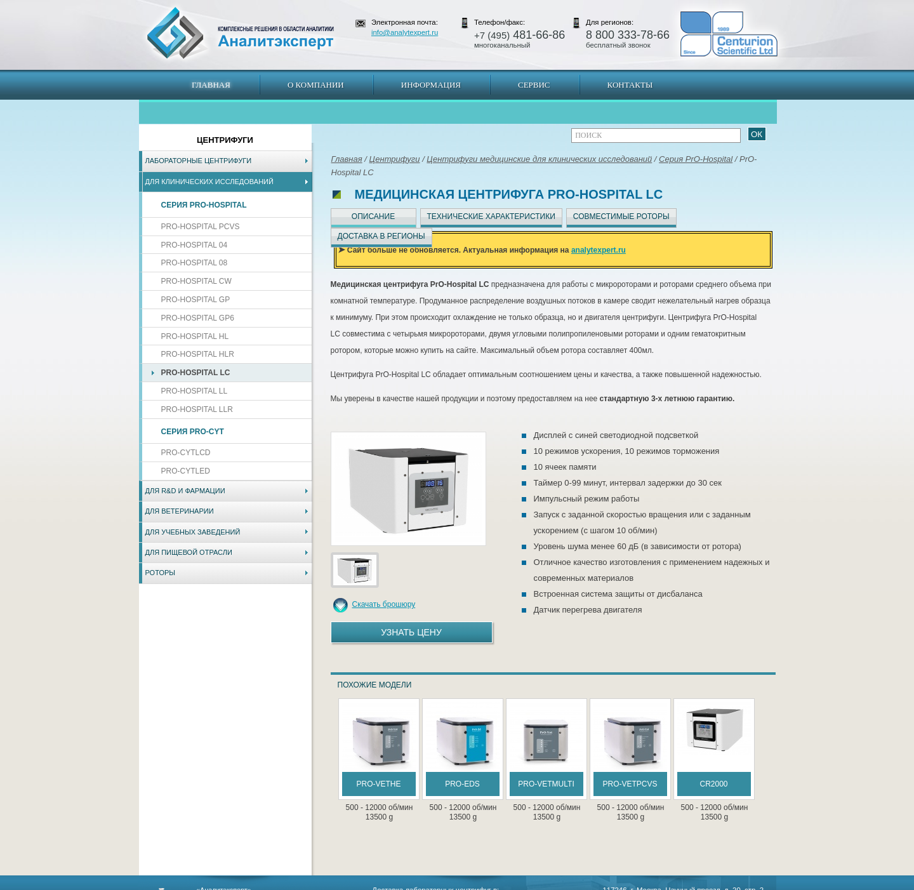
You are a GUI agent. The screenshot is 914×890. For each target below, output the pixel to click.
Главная (211, 85)
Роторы (160, 572)
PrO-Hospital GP (195, 299)
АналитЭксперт (240, 33)
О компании (316, 85)
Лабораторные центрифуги (198, 160)
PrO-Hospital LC (195, 372)
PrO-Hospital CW (196, 281)
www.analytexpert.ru (660, 883)
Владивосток (367, 883)
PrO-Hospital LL (194, 391)
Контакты (630, 85)
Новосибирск (320, 883)
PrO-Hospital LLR (197, 409)
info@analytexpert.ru (404, 32)
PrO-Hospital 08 (194, 262)
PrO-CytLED (185, 471)
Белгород (536, 883)
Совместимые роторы (621, 216)
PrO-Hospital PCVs (200, 226)
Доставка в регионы (381, 236)
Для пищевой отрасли (188, 552)
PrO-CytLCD (186, 452)
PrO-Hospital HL (195, 336)
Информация (431, 85)
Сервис (534, 85)
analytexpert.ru (598, 250)
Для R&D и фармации (185, 491)
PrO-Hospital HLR (197, 354)
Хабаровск (410, 883)
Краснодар (499, 883)
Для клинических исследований (209, 181)
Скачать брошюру (384, 604)
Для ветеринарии (179, 511)
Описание (373, 216)
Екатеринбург (455, 883)
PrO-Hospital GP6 (197, 318)
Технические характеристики (491, 216)
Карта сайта (215, 883)
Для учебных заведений (193, 532)
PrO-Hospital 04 (194, 245)
